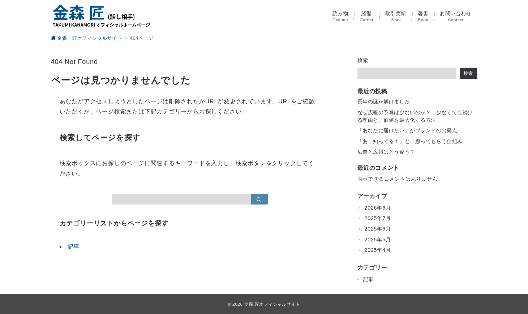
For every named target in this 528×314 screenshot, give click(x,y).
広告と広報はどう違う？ (386, 152)
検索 (363, 60)
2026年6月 (378, 208)
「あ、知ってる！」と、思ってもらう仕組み (410, 141)
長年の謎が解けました (383, 101)
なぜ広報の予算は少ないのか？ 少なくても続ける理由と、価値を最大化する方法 (415, 116)
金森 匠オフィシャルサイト (272, 304)
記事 (74, 247)
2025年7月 (378, 218)
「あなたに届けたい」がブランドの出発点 (407, 130)
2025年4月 (378, 250)
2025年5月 (378, 239)
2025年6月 (378, 229)
